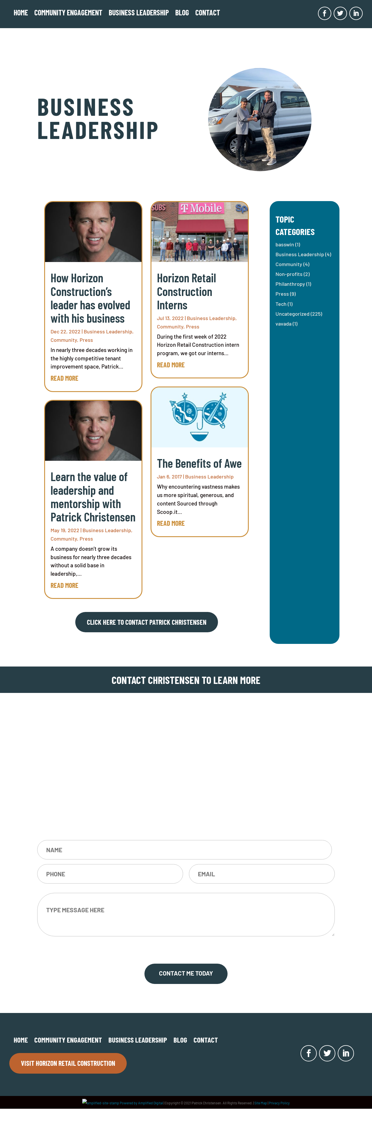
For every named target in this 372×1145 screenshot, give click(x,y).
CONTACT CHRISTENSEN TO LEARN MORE (186, 679)
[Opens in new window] (324, 13)
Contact (207, 12)
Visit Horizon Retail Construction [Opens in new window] (68, 1063)
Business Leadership (139, 12)
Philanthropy (290, 284)
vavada (283, 323)
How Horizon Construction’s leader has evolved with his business (90, 297)
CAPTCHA (186, 947)
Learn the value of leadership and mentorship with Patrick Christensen (93, 496)
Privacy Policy (279, 1103)
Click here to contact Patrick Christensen (146, 622)
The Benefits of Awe (199, 463)
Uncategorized (293, 313)
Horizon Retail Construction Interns (186, 290)
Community (64, 340)
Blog (182, 12)
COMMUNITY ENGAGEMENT (68, 12)
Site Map (260, 1103)
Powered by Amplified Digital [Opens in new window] (122, 1103)
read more (64, 378)
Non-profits (289, 274)
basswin (285, 244)
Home (21, 12)
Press (86, 340)
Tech (281, 304)
